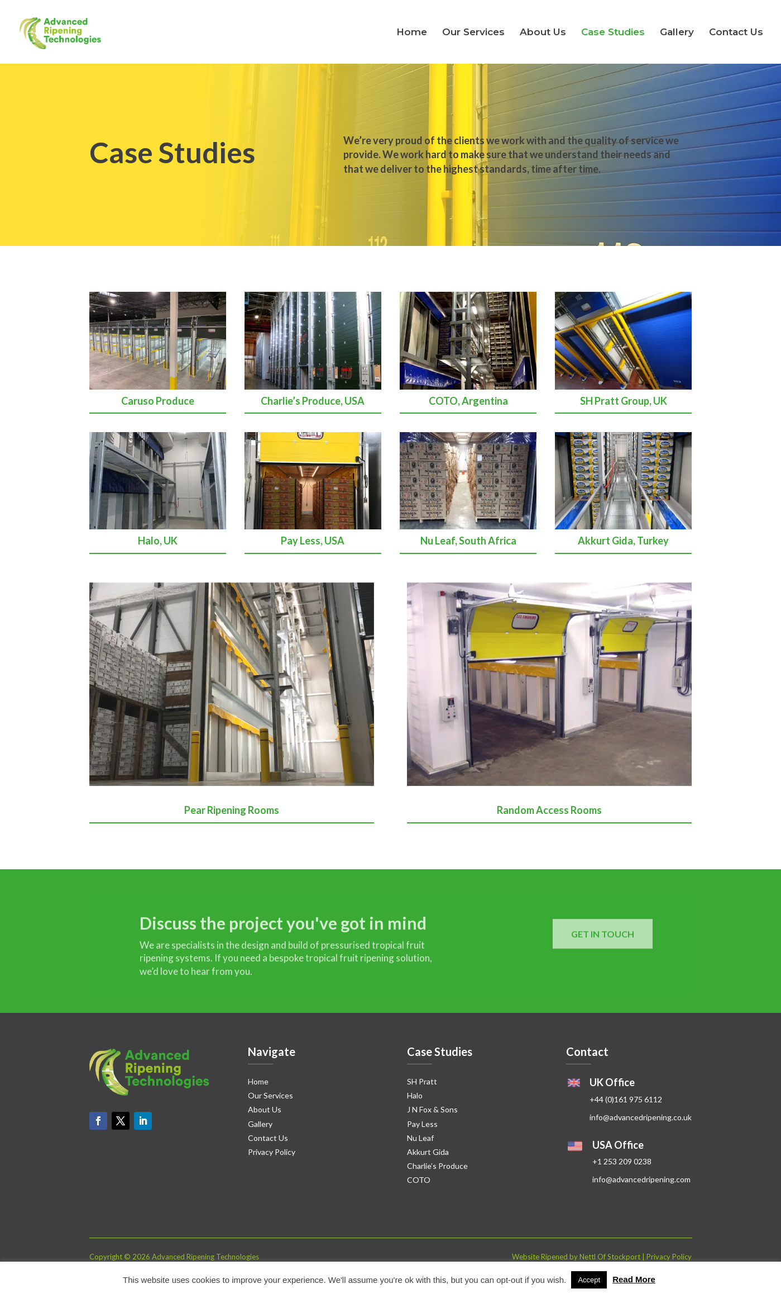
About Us (543, 32)
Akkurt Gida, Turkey (623, 540)
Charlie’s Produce (437, 1166)
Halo (415, 1095)
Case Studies (613, 32)
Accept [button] (589, 1280)
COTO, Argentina (468, 401)
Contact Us (736, 32)
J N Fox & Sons (432, 1109)
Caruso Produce (157, 401)
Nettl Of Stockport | (612, 1256)
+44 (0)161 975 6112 (626, 1099)
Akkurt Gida (428, 1152)
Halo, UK (158, 540)
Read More (633, 1279)
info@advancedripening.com (641, 1179)
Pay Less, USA (312, 540)
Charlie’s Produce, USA (313, 401)
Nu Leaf (420, 1138)
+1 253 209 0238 (621, 1161)
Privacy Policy (271, 1152)
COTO (418, 1180)
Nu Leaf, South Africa (468, 540)
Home (411, 32)
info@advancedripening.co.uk (641, 1117)
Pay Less (422, 1124)
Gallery (677, 32)
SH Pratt (422, 1081)
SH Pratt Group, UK (623, 401)
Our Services (473, 32)
